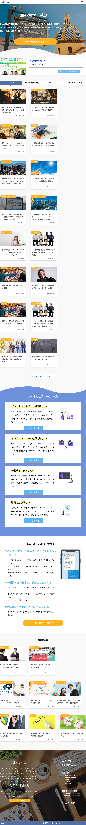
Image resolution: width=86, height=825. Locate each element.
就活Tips (65, 773)
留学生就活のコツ (70, 775)
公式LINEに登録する (43, 623)
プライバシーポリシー (57, 823)
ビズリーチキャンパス (29, 447)
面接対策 (67, 781)
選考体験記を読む (69, 765)
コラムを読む (68, 783)
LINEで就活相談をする (35, 42)
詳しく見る (35, 428)
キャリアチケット (27, 415)
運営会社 (46, 823)
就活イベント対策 (69, 791)
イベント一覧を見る (69, 71)
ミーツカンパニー (18, 508)
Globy (3, 823)
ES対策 (66, 779)
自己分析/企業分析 (70, 777)
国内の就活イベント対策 (72, 794)
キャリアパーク (32, 479)
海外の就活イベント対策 (72, 796)
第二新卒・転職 (68, 803)
